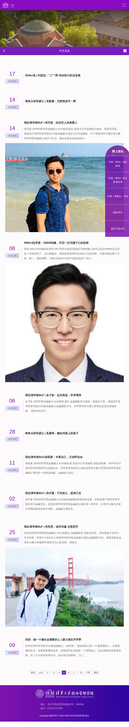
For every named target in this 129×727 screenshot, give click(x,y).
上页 (41, 678)
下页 (88, 678)
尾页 (96, 678)
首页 (33, 678)
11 (81, 678)
